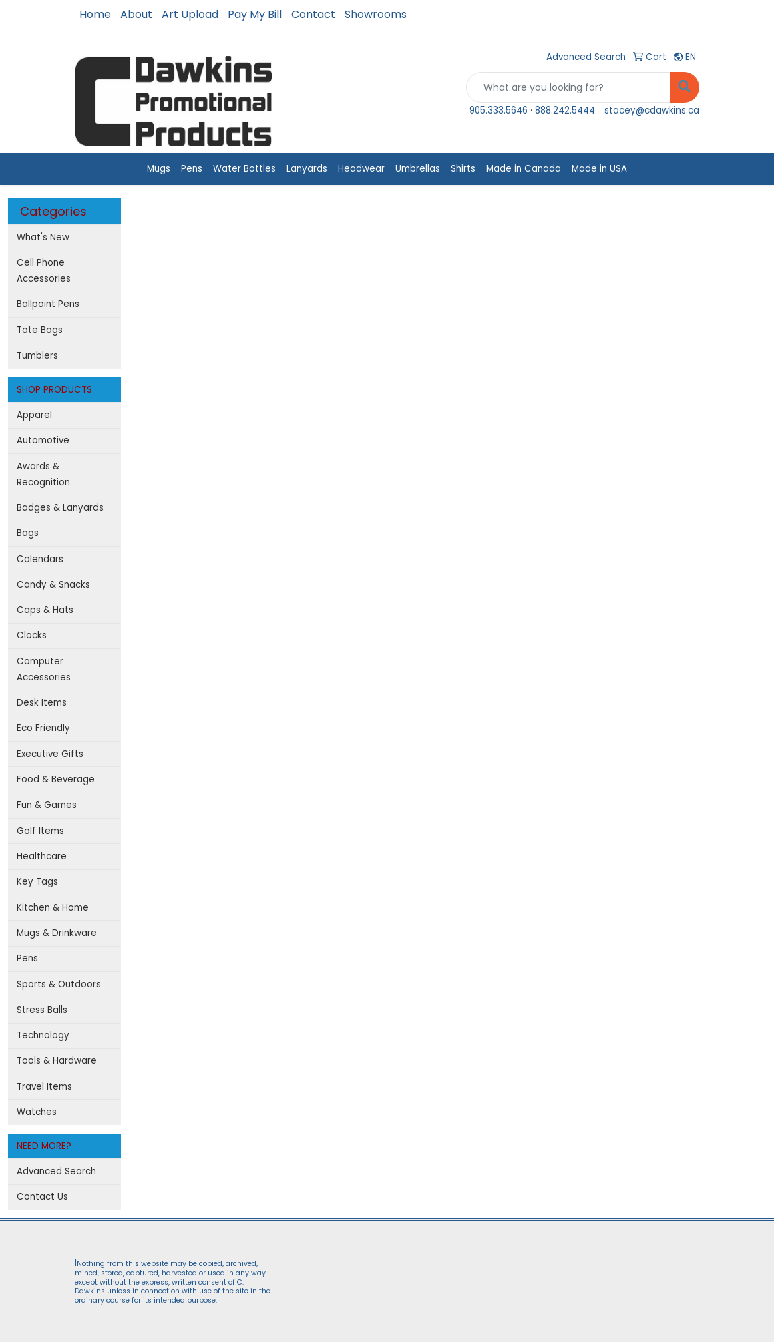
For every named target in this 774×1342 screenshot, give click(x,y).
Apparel (34, 415)
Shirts (463, 168)
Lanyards (306, 168)
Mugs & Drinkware (57, 933)
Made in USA (599, 168)
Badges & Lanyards (60, 507)
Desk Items (42, 702)
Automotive (43, 440)
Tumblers (37, 355)
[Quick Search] (568, 87)
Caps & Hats (45, 610)
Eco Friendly (43, 728)
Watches (37, 1112)
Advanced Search (56, 1171)
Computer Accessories (44, 669)
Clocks (32, 635)
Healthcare (42, 856)
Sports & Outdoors (59, 984)
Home (95, 14)
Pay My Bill (255, 14)
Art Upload (190, 14)
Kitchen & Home (53, 907)
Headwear (361, 168)
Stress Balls (42, 1009)
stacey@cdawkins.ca (651, 110)
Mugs (158, 168)
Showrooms (376, 14)
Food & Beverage (56, 779)
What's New (43, 237)
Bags (28, 533)
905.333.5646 (498, 110)
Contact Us (42, 1196)
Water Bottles (244, 168)
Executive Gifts (50, 754)
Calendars (40, 559)
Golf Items (40, 831)
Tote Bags (40, 330)
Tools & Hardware (57, 1060)
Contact (313, 14)
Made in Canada (523, 168)
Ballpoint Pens (48, 304)
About (136, 14)
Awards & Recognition (43, 474)
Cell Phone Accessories (44, 270)
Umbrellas (417, 168)
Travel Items (44, 1086)
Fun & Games (47, 805)
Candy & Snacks (53, 584)
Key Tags (37, 881)
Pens (191, 168)
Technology (43, 1035)
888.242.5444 (565, 110)
